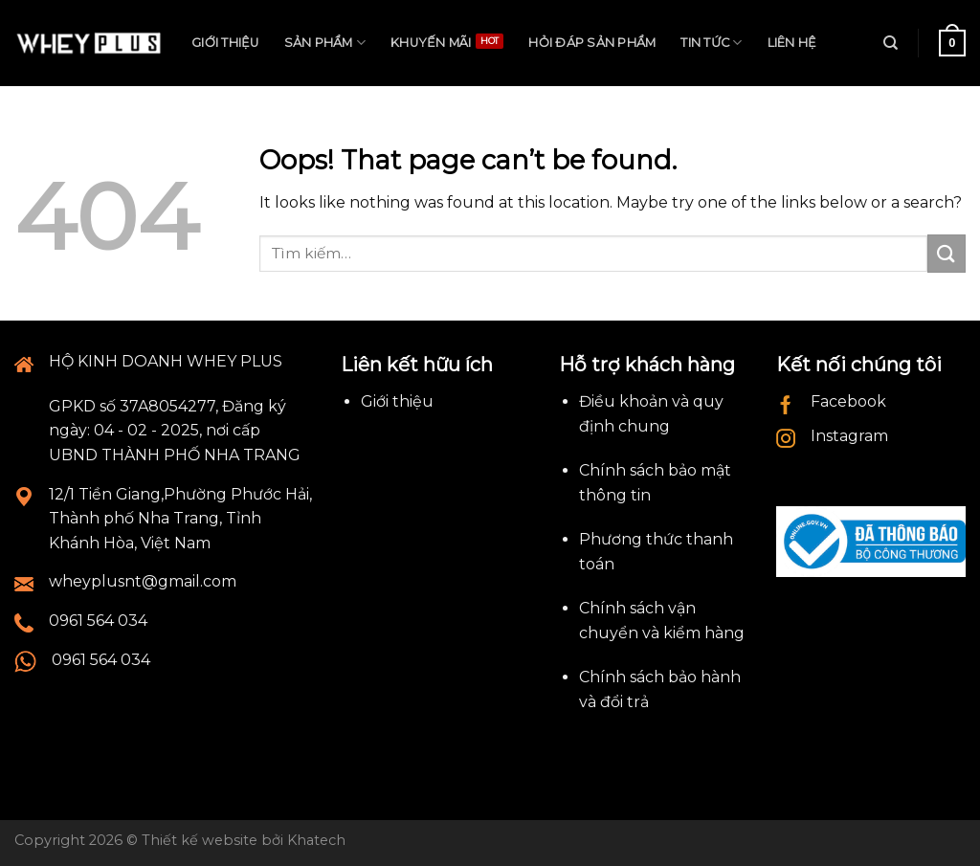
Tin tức (711, 42)
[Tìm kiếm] (890, 43)
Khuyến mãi (431, 42)
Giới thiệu (225, 42)
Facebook (848, 401)
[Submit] (946, 253)
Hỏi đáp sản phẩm (592, 42)
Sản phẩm (325, 42)
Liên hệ (792, 42)
